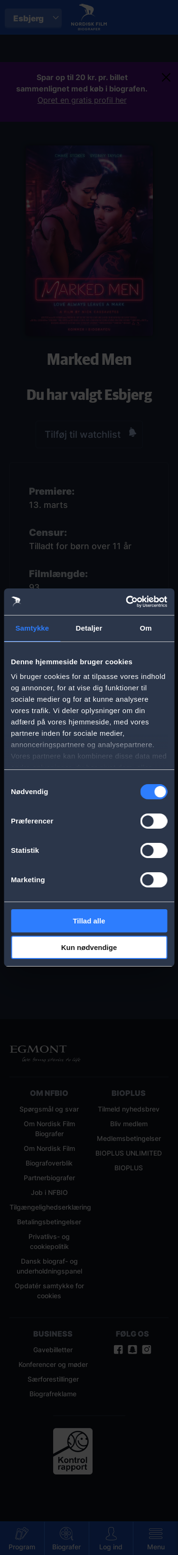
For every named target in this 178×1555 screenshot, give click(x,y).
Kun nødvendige (89, 947)
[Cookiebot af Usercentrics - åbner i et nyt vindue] (126, 602)
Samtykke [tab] (32, 628)
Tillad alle (89, 921)
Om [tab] (146, 628)
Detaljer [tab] (89, 628)
